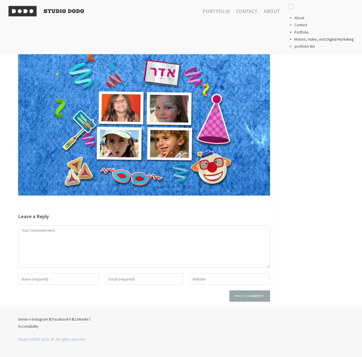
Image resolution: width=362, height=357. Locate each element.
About (299, 17)
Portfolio (301, 32)
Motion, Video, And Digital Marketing (324, 39)
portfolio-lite (304, 46)
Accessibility (28, 326)
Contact (300, 24)
